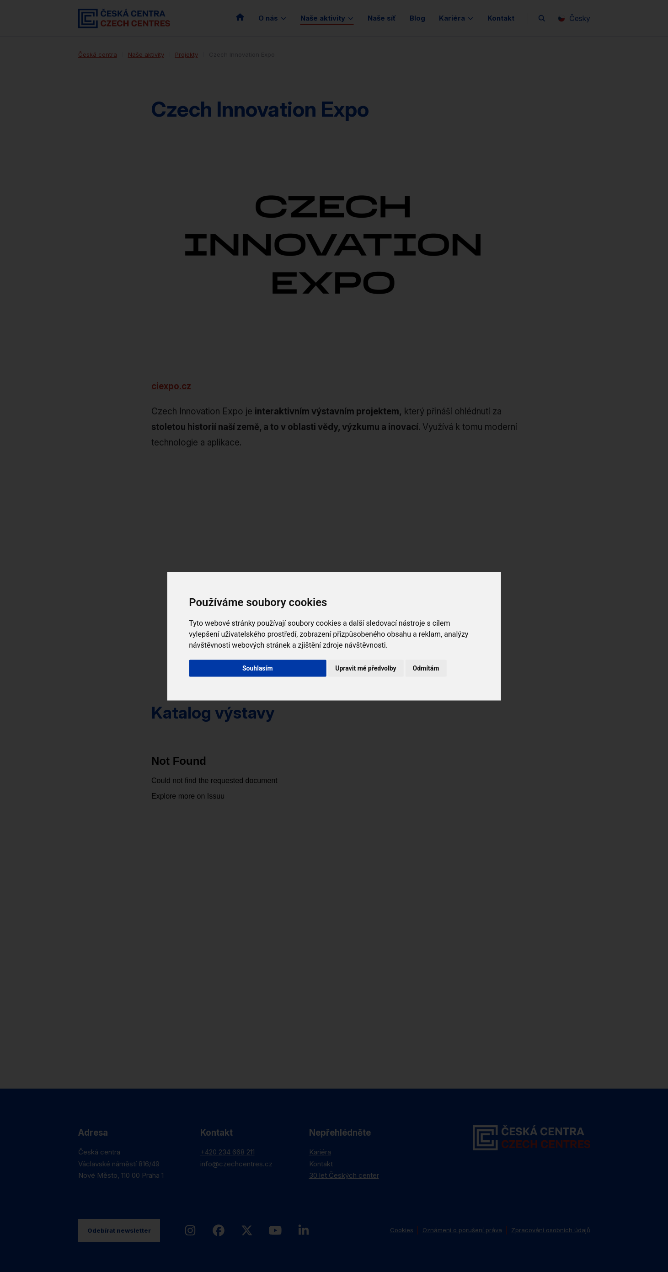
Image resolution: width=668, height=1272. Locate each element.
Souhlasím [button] (257, 667)
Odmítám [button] (426, 667)
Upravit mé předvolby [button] (365, 667)
